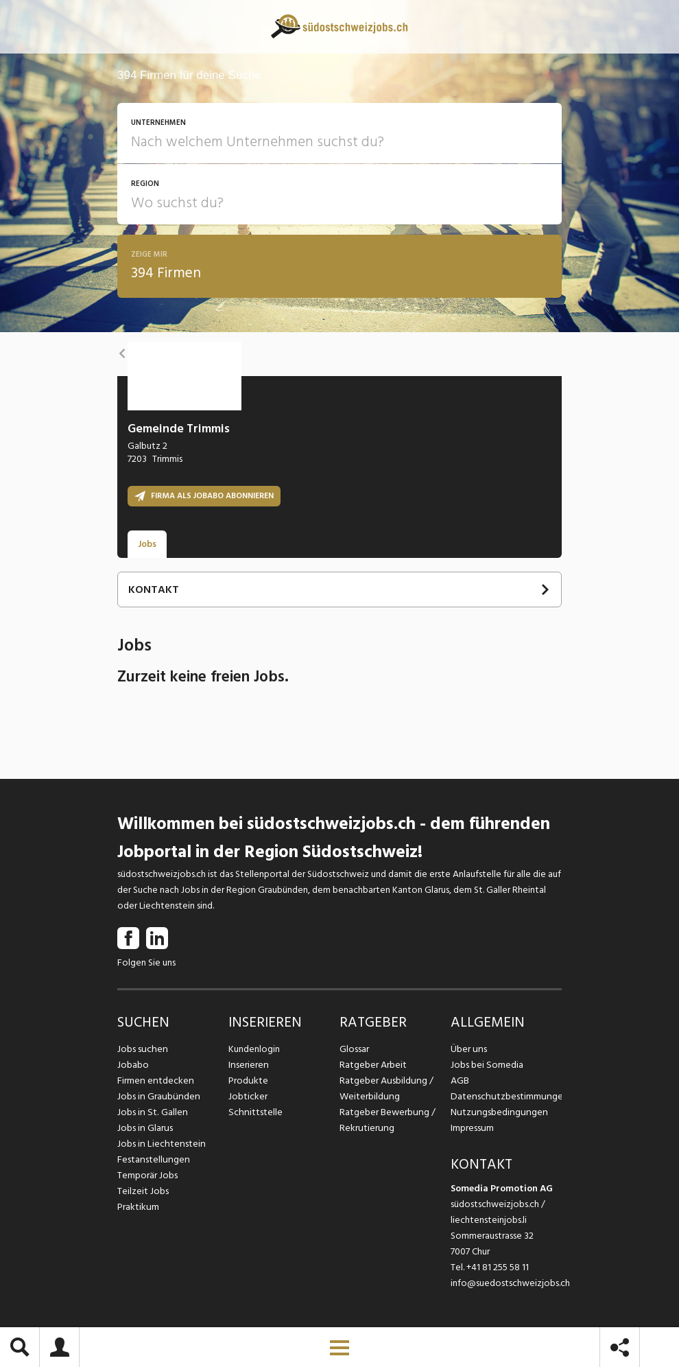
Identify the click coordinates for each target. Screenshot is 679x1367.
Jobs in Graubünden (157, 1096)
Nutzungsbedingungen (497, 1112)
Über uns (468, 1049)
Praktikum (137, 1207)
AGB (460, 1080)
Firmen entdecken (154, 1080)
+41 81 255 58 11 (497, 1267)
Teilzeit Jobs (143, 1191)
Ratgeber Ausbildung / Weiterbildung (385, 1088)
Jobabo (133, 1065)
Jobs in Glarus (144, 1128)
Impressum (472, 1128)
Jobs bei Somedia (487, 1065)
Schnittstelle (254, 1112)
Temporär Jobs (147, 1175)
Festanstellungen (152, 1159)
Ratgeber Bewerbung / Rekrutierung (387, 1120)
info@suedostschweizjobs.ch (510, 1283)
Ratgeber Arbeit (373, 1065)
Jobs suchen (141, 1049)
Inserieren (247, 1065)
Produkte (247, 1080)
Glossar (354, 1049)
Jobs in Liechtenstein (159, 1144)
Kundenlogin (254, 1049)
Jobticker (247, 1096)
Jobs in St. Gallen (151, 1112)
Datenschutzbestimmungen (506, 1096)
